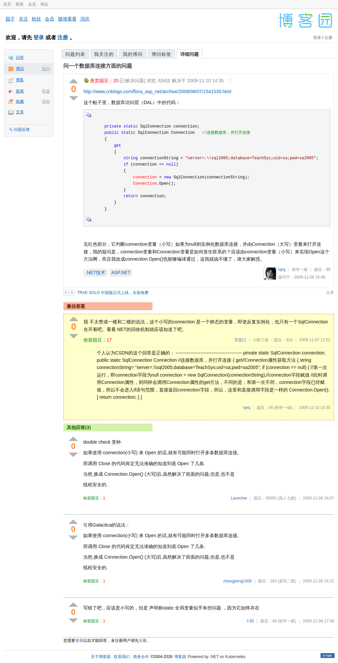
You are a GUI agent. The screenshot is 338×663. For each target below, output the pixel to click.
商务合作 (141, 656)
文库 (20, 112)
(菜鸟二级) (287, 581)
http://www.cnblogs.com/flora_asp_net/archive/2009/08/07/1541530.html (157, 91)
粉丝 (36, 18)
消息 (84, 18)
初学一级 (300, 269)
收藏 (20, 101)
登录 (38, 37)
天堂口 (240, 340)
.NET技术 (95, 272)
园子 (10, 18)
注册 (62, 37)
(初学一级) (283, 407)
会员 (32, 4)
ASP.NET (120, 272)
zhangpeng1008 (237, 581)
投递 (46, 91)
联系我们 (122, 656)
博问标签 (161, 54)
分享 (330, 292)
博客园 (180, 656)
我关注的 (104, 54)
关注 (23, 18)
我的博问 (133, 54)
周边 (44, 4)
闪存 (20, 57)
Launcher (239, 498)
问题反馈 (22, 129)
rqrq (281, 269)
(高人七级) (287, 498)
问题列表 (75, 54)
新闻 (19, 4)
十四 (250, 621)
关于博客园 (101, 656)
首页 (7, 4)
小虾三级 (261, 340)
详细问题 (189, 54)
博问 (20, 68)
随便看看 (67, 18)
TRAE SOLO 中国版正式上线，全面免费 (113, 292)
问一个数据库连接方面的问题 (97, 66)
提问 (46, 68)
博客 (20, 80)
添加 (46, 101)
